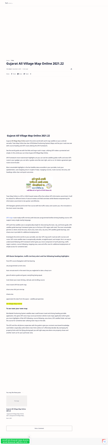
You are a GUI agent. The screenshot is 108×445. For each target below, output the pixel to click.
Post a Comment (39, 428)
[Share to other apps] (31, 74)
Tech (6, 3)
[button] (13, 74)
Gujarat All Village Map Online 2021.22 (16, 410)
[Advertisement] (54, 20)
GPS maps (9, 218)
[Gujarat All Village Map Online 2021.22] (16, 400)
